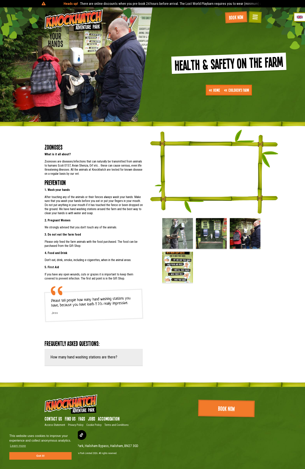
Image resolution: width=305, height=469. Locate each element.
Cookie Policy (94, 425)
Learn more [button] (18, 445)
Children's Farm (236, 90)
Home (214, 90)
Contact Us (53, 419)
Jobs (91, 419)
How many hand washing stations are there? (83, 357)
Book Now (236, 17)
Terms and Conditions (116, 425)
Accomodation (109, 419)
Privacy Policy (75, 425)
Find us (70, 419)
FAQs (81, 419)
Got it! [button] (40, 455)
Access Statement (55, 425)
